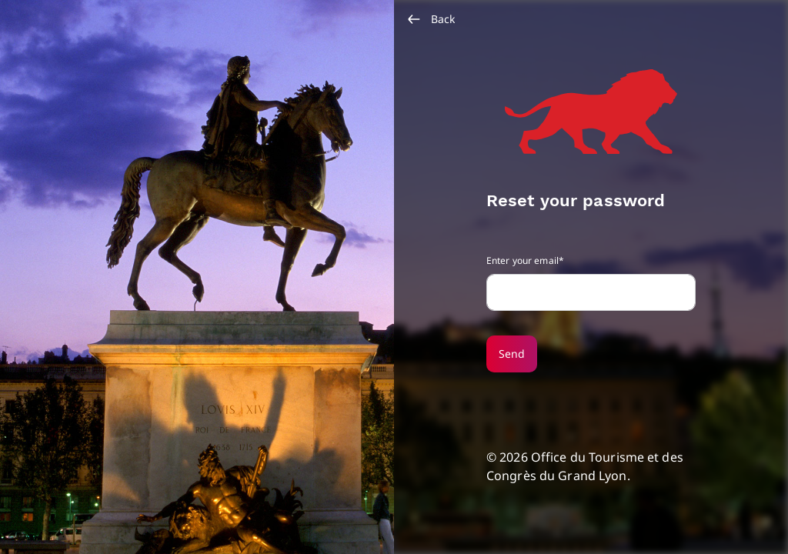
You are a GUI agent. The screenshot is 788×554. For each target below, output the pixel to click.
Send (512, 353)
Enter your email (522, 260)
